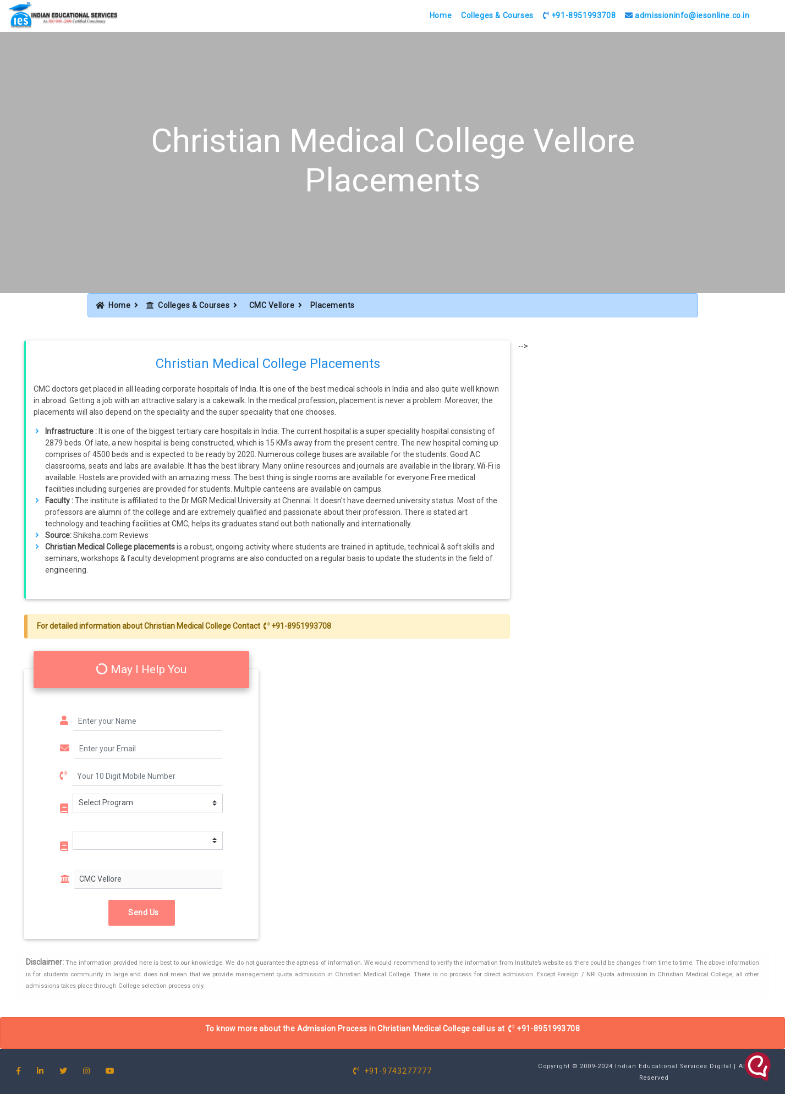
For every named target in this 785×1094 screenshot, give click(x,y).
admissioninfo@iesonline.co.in (687, 15)
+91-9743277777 (392, 1070)
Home (441, 15)
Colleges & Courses (497, 15)
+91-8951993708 (579, 15)
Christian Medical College (187, 626)
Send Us (141, 912)
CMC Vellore (272, 305)
